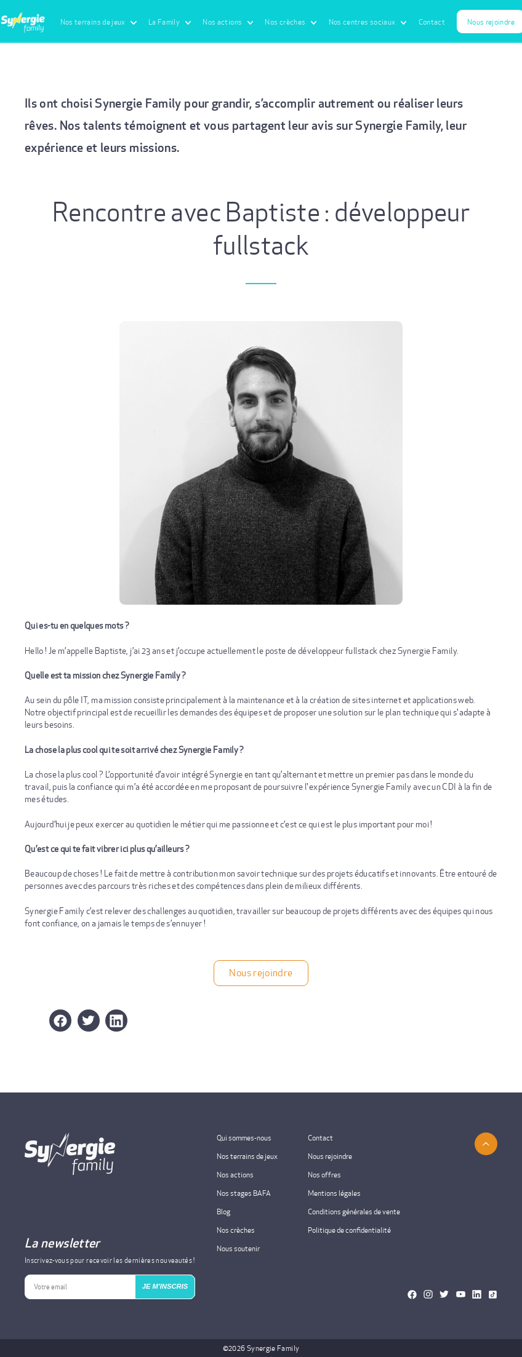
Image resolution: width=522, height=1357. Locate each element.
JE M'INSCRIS (165, 1286)
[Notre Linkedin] (476, 1294)
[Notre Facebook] (412, 1294)
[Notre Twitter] (444, 1294)
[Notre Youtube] (460, 1294)
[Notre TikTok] (492, 1294)
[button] (88, 1020)
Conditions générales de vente (354, 1211)
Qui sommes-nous (244, 1137)
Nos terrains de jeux (247, 1156)
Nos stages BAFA (244, 1193)
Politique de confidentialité (349, 1230)
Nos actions (235, 1174)
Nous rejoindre (260, 972)
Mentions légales (334, 1193)
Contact (432, 21)
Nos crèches (236, 1230)
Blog (223, 1211)
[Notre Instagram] (428, 1294)
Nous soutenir (238, 1248)
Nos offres (324, 1174)
